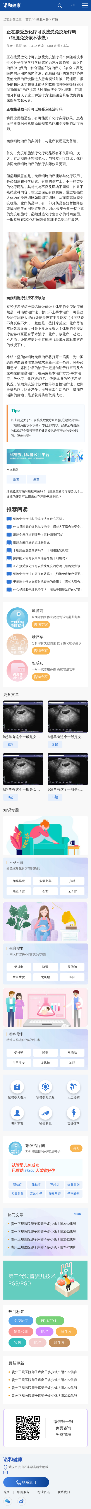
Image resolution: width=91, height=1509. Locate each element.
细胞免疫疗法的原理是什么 (31, 542)
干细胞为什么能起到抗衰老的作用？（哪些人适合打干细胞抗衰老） (48, 583)
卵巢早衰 (19, 881)
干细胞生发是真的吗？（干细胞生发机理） (42, 550)
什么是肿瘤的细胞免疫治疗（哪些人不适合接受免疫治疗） (48, 528)
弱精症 (17, 1184)
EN (72, 5)
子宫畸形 (73, 1193)
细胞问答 (42, 19)
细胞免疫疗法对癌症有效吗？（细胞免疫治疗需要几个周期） (48, 575)
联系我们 (26, 1482)
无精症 (36, 1184)
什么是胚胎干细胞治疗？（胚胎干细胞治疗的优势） (48, 589)
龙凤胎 (45, 977)
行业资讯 (44, 1492)
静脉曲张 (73, 1184)
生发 (36, 479)
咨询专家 (41, 624)
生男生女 (19, 977)
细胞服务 (23, 1492)
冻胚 (72, 977)
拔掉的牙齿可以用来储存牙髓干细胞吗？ (34, 496)
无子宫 (72, 891)
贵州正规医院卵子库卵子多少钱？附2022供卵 (43, 1223)
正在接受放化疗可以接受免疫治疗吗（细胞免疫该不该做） (48, 567)
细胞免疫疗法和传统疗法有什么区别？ (39, 519)
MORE (78, 1214)
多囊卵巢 (45, 881)
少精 (72, 881)
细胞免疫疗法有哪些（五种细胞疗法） (39, 534)
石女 (45, 891)
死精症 (54, 1184)
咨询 (76, 1148)
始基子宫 (19, 891)
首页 (29, 19)
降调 (45, 967)
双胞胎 (72, 967)
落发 (16, 479)
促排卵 (18, 967)
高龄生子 (36, 1193)
